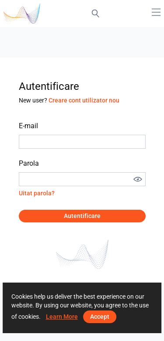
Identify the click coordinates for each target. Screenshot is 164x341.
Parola (29, 163)
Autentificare (82, 215)
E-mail (28, 126)
